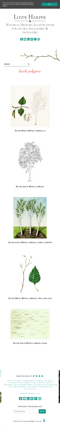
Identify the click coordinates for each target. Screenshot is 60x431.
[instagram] (38, 39)
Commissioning (29, 380)
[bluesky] (31, 39)
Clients (49, 382)
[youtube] (25, 39)
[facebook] (21, 39)
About (9, 380)
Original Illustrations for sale (22, 382)
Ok (49, 4)
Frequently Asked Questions (40, 386)
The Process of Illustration (45, 384)
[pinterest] (35, 39)
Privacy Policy (30, 388)
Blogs (50, 380)
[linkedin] (28, 39)
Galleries (17, 380)
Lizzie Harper (30, 16)
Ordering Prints (26, 384)
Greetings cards (11, 384)
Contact (41, 382)
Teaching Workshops (18, 386)
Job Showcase (41, 380)
